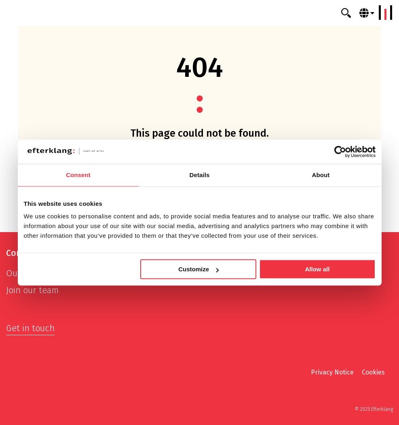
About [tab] (321, 174)
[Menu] (386, 12)
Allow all (317, 269)
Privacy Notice (332, 372)
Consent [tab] (78, 174)
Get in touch (30, 328)
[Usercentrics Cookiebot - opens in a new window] (340, 152)
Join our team (32, 290)
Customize (198, 269)
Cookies (373, 372)
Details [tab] (200, 174)
